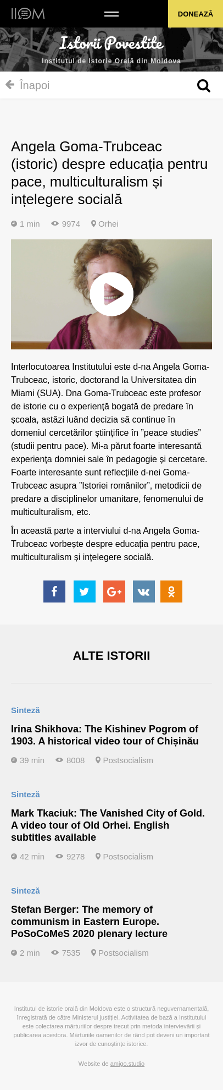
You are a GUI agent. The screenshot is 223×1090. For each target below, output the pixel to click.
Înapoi (27, 85)
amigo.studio (127, 1063)
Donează (195, 14)
